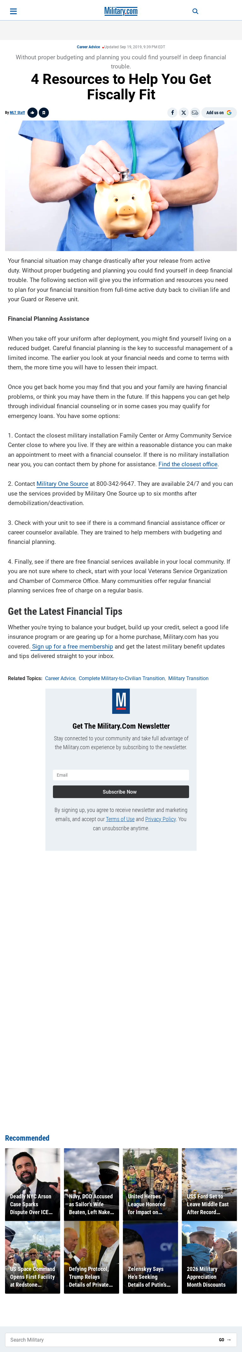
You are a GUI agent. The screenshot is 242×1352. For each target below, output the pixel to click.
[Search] (195, 11)
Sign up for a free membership (72, 646)
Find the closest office (187, 464)
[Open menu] (13, 11)
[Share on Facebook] (172, 113)
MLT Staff (17, 112)
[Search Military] (109, 1340)
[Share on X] (184, 113)
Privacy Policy (160, 819)
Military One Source (62, 483)
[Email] (195, 113)
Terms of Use (120, 819)
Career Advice (88, 47)
